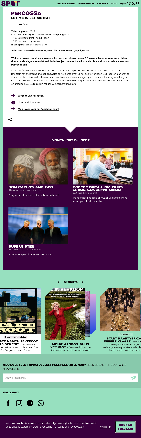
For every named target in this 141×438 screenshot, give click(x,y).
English (123, 3)
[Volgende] (82, 282)
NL (21, 24)
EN (25, 24)
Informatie (86, 3)
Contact (114, 3)
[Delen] (10, 120)
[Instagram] (19, 403)
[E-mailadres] (70, 377)
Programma (66, 3)
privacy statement (22, 426)
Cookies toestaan (125, 427)
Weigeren (105, 426)
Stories (102, 3)
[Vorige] (59, 282)
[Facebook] (8, 403)
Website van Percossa (31, 95)
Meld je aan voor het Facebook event (38, 108)
